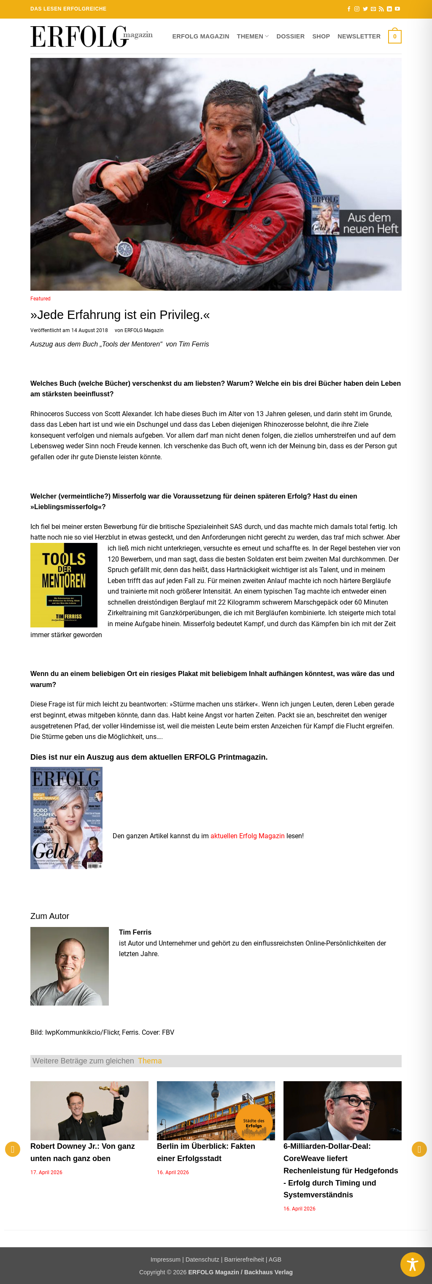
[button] (395, 36)
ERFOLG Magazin (200, 36)
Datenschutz (202, 1259)
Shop (321, 36)
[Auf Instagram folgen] (356, 9)
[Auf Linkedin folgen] (389, 9)
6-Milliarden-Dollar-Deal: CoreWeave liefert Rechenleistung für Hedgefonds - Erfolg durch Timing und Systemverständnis (341, 1170)
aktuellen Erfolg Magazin (248, 836)
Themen (253, 36)
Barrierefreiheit (244, 1259)
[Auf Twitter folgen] (365, 9)
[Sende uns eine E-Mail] (373, 9)
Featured (40, 299)
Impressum (166, 1259)
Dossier (291, 36)
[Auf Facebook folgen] (348, 9)
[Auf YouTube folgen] (397, 9)
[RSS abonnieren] (381, 9)
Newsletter (359, 36)
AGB (275, 1259)
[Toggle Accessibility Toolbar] (413, 1264)
